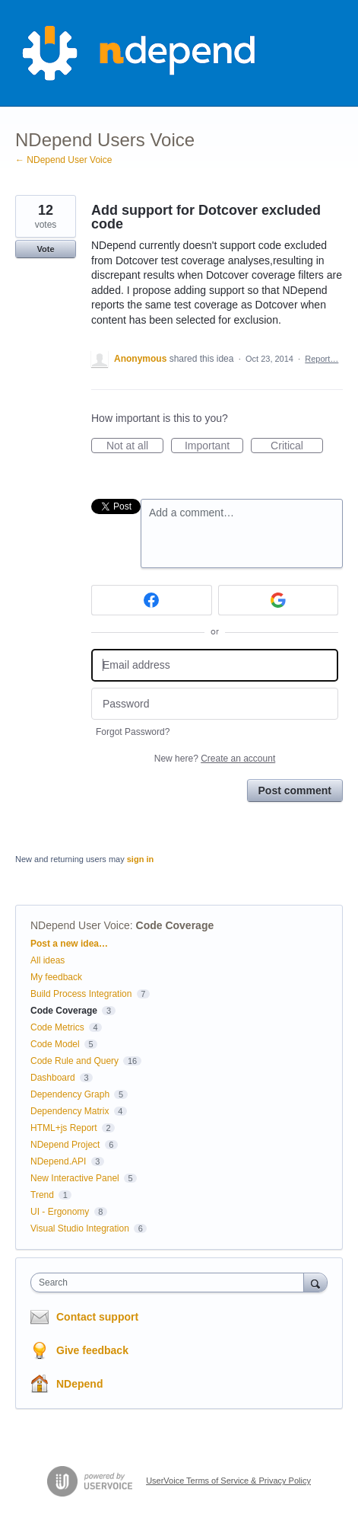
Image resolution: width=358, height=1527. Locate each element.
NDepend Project (65, 1144)
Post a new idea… (69, 943)
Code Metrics (57, 1027)
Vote (45, 249)
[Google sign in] (278, 600)
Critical (297, 446)
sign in (140, 859)
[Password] (214, 704)
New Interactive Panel (74, 1178)
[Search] (315, 1282)
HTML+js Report (63, 1128)
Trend (42, 1195)
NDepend (79, 1384)
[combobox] (170, 1282)
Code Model (55, 1044)
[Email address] (214, 665)
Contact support (97, 1316)
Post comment (294, 790)
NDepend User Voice (80, 925)
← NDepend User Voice (63, 160)
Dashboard (52, 1077)
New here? (214, 758)
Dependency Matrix (69, 1111)
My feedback (56, 977)
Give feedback (92, 1350)
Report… (321, 358)
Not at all (134, 446)
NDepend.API (58, 1161)
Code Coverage (175, 925)
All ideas (47, 960)
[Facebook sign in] (151, 600)
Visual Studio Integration (79, 1228)
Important (214, 446)
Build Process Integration (80, 994)
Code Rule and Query (74, 1061)
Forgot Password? (132, 732)
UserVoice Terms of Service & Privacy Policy (228, 1480)
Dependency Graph (69, 1094)
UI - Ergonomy (59, 1211)
